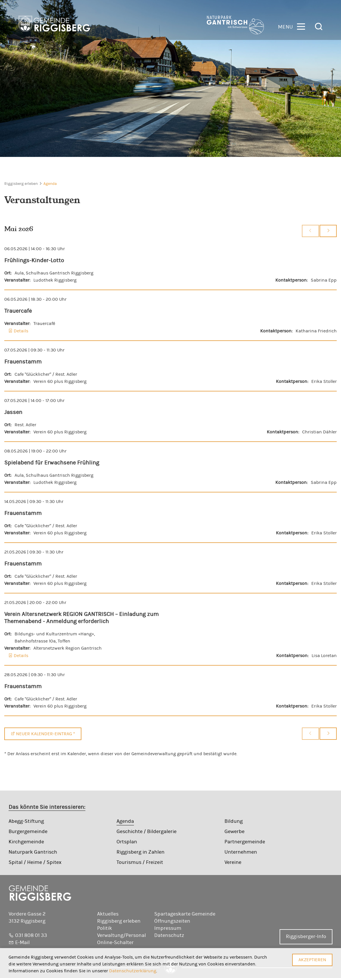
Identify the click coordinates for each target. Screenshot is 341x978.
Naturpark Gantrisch (33, 852)
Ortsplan (127, 842)
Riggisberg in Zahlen (141, 852)
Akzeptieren (312, 959)
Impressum (167, 928)
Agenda (50, 183)
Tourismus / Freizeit (140, 862)
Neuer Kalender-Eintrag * (45, 733)
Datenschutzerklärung (132, 970)
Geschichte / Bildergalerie (146, 831)
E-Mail (22, 942)
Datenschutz (169, 935)
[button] (291, 26)
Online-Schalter (115, 942)
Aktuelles (108, 914)
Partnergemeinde (244, 842)
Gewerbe (234, 831)
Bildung (233, 821)
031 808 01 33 (31, 935)
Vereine (232, 862)
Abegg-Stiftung (26, 821)
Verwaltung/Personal (121, 935)
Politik (104, 928)
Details (21, 331)
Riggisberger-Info (306, 936)
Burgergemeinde (28, 831)
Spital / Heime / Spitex (35, 862)
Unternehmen (240, 852)
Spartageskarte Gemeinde (184, 914)
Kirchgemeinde (26, 842)
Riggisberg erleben (21, 183)
